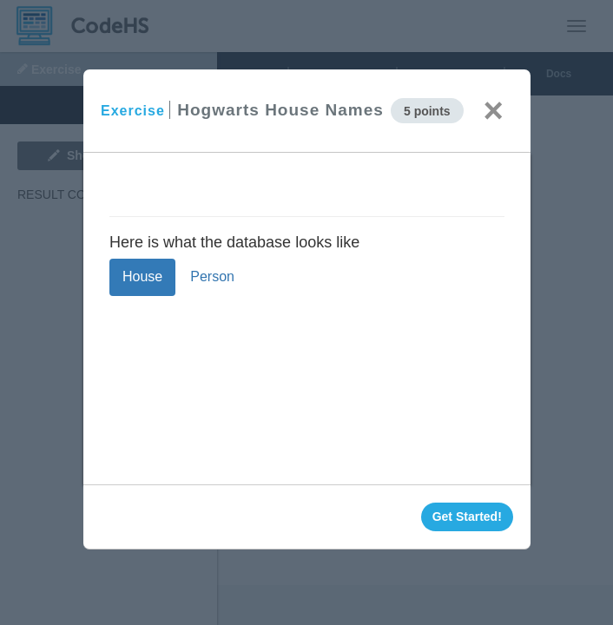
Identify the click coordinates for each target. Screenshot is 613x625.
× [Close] (493, 110)
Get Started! (466, 516)
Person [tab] (212, 276)
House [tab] (142, 276)
